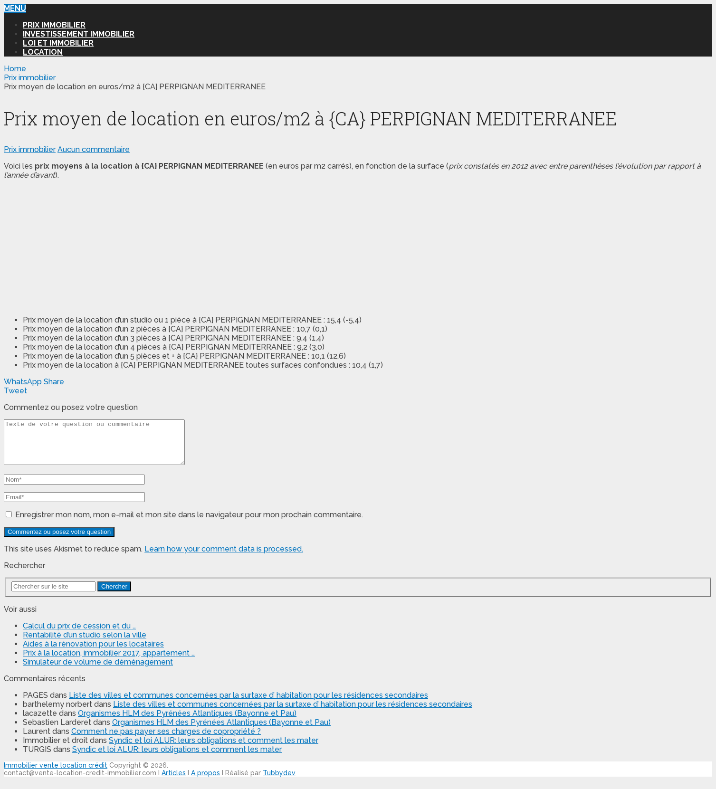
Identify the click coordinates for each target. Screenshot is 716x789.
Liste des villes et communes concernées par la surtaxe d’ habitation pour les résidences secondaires (248, 703)
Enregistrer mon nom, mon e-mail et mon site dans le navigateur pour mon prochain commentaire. (189, 523)
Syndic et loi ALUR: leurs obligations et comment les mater (213, 748)
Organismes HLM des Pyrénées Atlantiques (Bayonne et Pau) (187, 721)
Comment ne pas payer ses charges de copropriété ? (166, 739)
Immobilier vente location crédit (55, 774)
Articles (174, 781)
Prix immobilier (54, 24)
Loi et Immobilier (58, 43)
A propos (205, 781)
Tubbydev (279, 781)
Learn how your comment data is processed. (223, 557)
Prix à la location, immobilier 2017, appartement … (109, 661)
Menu (15, 8)
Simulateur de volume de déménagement (98, 670)
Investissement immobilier (78, 33)
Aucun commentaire (93, 149)
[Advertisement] (75, 246)
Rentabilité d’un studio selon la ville (84, 643)
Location (43, 52)
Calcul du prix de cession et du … (79, 634)
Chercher (114, 595)
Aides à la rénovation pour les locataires (93, 652)
